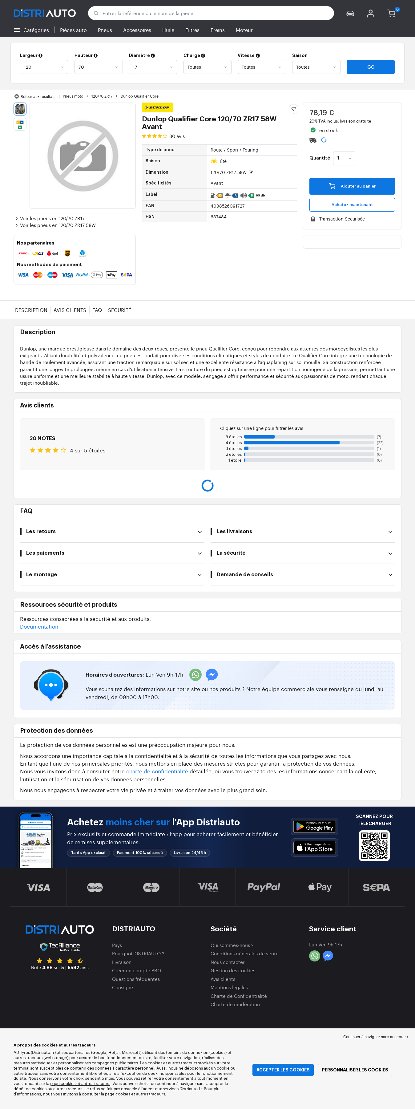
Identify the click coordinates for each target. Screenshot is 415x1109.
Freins (218, 29)
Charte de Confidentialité (239, 996)
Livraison (121, 962)
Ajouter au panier (352, 186)
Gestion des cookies (233, 970)
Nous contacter (228, 962)
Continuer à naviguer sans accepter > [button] (376, 1036)
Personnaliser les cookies (355, 1070)
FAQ (97, 309)
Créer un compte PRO (136, 970)
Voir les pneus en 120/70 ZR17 (49, 218)
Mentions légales (229, 987)
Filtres (192, 29)
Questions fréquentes (136, 979)
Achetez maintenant (352, 205)
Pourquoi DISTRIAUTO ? (138, 953)
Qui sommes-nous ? (232, 945)
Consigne (122, 987)
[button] (350, 13)
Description (31, 309)
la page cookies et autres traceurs (133, 1093)
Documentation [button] (39, 626)
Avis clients (70, 309)
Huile (168, 29)
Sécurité (119, 309)
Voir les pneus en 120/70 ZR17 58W (55, 225)
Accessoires (137, 29)
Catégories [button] (36, 29)
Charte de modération (235, 1004)
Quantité (319, 158)
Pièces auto (73, 29)
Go (371, 67)
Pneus (105, 29)
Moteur (244, 29)
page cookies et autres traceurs (80, 1083)
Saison (300, 55)
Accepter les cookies (283, 1070)
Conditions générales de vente (245, 953)
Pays (117, 945)
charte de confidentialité (157, 771)
